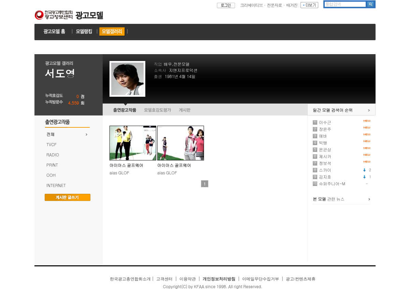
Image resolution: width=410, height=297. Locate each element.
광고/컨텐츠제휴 (301, 279)
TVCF (51, 144)
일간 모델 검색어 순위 (333, 110)
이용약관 (187, 279)
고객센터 (164, 279)
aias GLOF (119, 172)
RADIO (52, 154)
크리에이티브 (251, 5)
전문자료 (274, 5)
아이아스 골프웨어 (126, 165)
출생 (158, 76)
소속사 (160, 70)
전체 (50, 134)
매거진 (291, 5)
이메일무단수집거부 (260, 279)
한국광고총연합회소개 (130, 279)
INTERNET (56, 185)
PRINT (52, 165)
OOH (51, 175)
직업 (158, 64)
